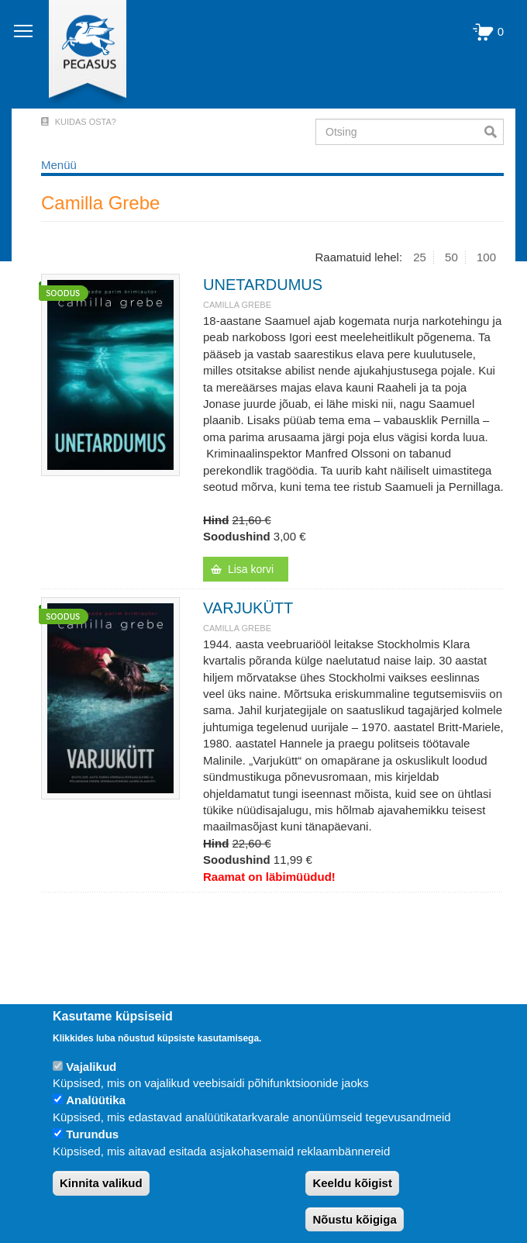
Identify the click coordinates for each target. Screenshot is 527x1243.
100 (486, 257)
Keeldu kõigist (352, 1182)
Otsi (494, 131)
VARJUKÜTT (248, 607)
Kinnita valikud (101, 1182)
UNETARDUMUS (262, 284)
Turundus (92, 1134)
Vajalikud (91, 1066)
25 (419, 257)
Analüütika (96, 1100)
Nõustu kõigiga (354, 1219)
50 (451, 257)
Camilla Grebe (237, 304)
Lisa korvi (251, 569)
